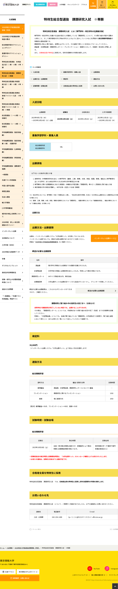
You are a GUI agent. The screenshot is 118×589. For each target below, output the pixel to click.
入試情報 (12, 19)
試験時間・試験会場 (40, 86)
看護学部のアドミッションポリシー (11, 54)
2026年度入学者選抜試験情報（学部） (11, 28)
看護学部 (53, 4)
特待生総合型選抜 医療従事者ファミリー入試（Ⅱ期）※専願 (11, 107)
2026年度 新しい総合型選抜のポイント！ (11, 223)
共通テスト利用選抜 (9, 180)
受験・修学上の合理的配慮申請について (11, 280)
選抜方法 (96, 79)
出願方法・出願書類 (40, 79)
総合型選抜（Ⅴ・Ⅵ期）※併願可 (11, 125)
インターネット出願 (9, 231)
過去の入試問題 (7, 289)
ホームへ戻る (36, 529)
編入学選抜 (6, 202)
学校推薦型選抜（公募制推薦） (11, 150)
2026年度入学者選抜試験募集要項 (46, 242)
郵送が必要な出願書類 (96, 290)
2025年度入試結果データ (11, 252)
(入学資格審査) (7, 208)
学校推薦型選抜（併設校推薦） (11, 159)
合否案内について (8, 238)
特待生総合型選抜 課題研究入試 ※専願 (11, 74)
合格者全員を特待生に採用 (72, 86)
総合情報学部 (40, 4)
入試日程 (36, 72)
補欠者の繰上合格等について (11, 215)
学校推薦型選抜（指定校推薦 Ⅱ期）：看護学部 (11, 142)
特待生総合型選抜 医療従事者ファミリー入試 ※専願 (11, 96)
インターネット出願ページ (104, 238)
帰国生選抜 (6, 191)
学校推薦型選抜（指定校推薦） (11, 133)
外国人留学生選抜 (8, 185)
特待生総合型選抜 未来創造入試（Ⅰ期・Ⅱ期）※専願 (11, 64)
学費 (3, 259)
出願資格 (96, 72)
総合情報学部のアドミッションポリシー (11, 46)
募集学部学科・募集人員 (72, 72)
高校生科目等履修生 (9, 272)
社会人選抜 (6, 197)
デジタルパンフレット (10, 265)
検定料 (65, 79)
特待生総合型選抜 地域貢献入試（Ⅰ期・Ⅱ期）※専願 (11, 84)
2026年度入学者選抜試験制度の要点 (11, 37)
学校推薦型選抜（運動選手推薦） (11, 167)
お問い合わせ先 (98, 86)
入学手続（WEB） (8, 245)
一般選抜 (5, 174)
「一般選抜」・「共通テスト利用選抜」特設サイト (11, 297)
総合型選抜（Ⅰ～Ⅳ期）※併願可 (11, 116)
